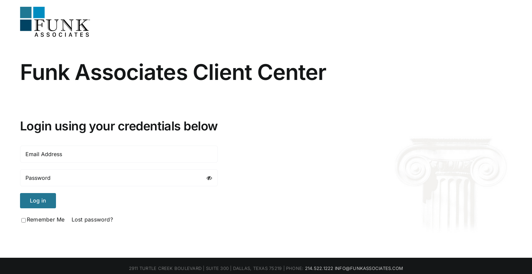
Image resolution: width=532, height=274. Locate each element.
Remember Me (43, 219)
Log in (38, 200)
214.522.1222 (319, 268)
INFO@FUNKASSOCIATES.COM (369, 268)
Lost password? (92, 219)
